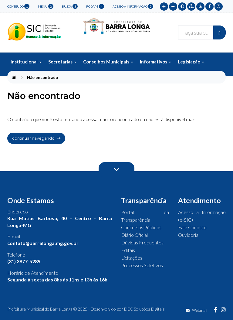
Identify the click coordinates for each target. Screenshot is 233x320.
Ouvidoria (188, 235)
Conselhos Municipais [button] (108, 61)
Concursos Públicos (141, 227)
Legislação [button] (191, 61)
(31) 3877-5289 (23, 261)
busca (70, 6)
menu (45, 6)
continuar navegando (36, 138)
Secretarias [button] (62, 61)
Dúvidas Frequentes (142, 242)
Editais (128, 250)
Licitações (131, 257)
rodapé (95, 6)
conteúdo (18, 6)
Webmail (196, 310)
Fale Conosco (192, 227)
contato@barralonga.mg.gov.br (43, 243)
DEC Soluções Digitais (144, 308)
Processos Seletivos (142, 265)
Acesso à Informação (133, 6)
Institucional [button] (26, 61)
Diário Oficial (134, 235)
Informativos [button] (155, 61)
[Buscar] (219, 32)
